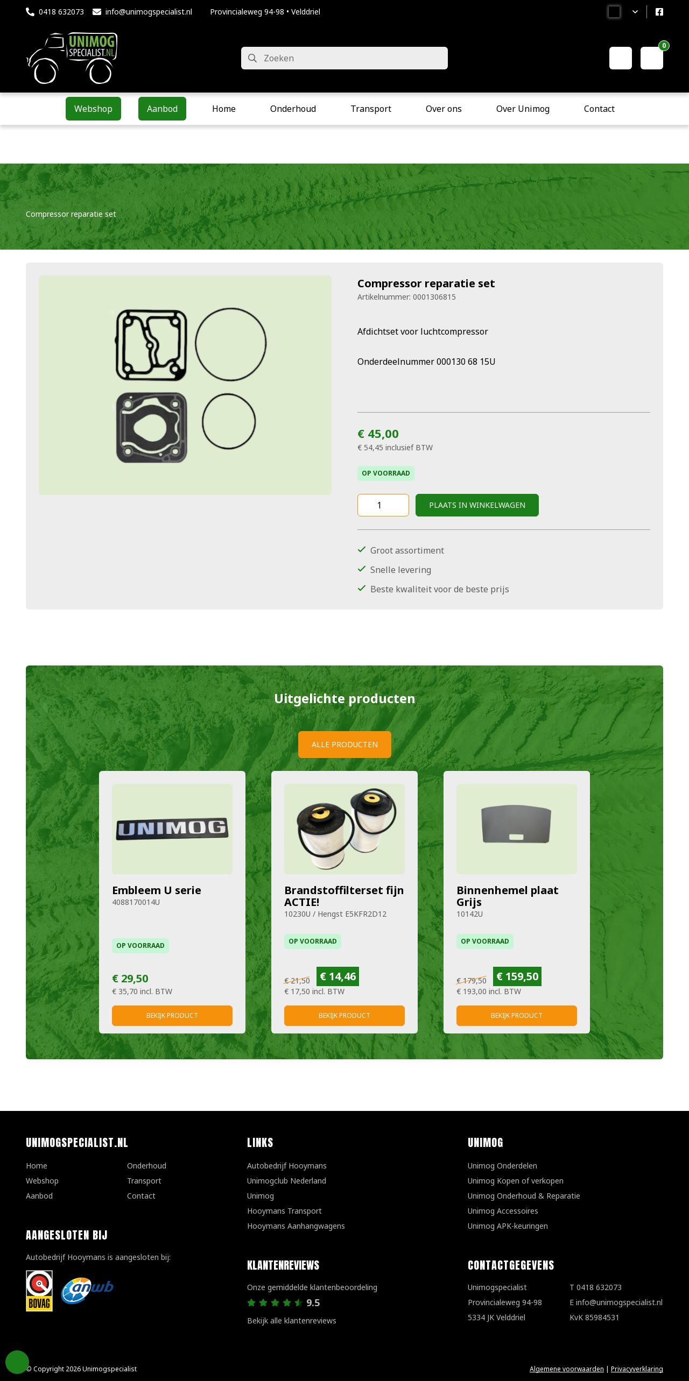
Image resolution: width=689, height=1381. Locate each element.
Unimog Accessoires (503, 1211)
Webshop (42, 1180)
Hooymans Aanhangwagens (296, 1226)
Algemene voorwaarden (567, 1368)
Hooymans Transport (284, 1211)
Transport (144, 1180)
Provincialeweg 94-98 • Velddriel (265, 11)
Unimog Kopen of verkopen (516, 1180)
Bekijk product (172, 1015)
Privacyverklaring (637, 1368)
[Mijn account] (620, 58)
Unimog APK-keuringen (508, 1226)
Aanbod (39, 1196)
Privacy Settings (17, 1362)
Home (36, 1165)
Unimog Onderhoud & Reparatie (524, 1196)
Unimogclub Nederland (286, 1180)
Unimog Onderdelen (502, 1165)
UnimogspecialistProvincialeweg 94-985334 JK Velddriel (505, 1302)
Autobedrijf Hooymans (287, 1165)
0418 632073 (61, 11)
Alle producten (345, 744)
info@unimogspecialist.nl (149, 11)
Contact (141, 1196)
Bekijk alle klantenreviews (291, 1320)
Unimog (260, 1196)
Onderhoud (146, 1165)
